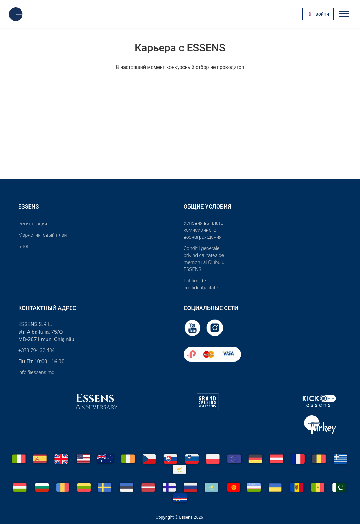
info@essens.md (36, 372)
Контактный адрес (47, 308)
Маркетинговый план (42, 235)
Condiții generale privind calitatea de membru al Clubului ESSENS (204, 258)
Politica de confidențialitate (201, 284)
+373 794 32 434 (36, 350)
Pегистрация (32, 223)
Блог (23, 246)
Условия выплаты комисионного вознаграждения (204, 230)
